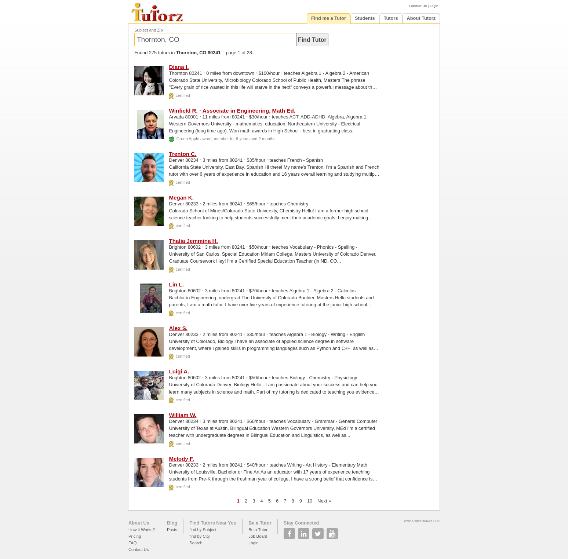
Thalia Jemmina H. (193, 241)
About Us (138, 523)
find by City (199, 536)
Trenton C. (182, 154)
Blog (172, 523)
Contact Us (418, 6)
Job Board (257, 536)
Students (365, 18)
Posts (172, 529)
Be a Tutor (259, 523)
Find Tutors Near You (212, 523)
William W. (182, 415)
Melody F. (181, 459)
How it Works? (141, 529)
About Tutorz (421, 18)
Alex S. (178, 328)
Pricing (134, 536)
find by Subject (202, 529)
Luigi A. (179, 371)
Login (434, 6)
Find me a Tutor (328, 18)
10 (309, 501)
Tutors (391, 18)
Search (195, 543)
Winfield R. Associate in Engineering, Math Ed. (232, 110)
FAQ (132, 543)
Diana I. (179, 67)
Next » (324, 501)
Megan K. (181, 197)
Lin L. (176, 284)
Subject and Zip (148, 30)
